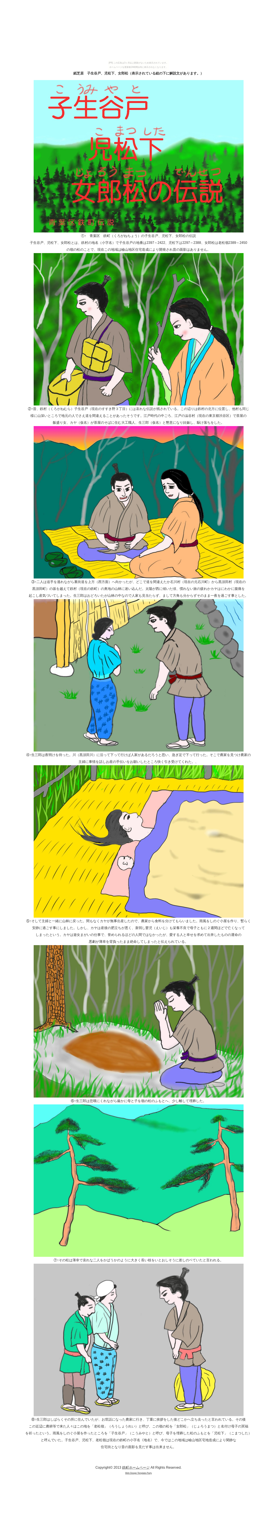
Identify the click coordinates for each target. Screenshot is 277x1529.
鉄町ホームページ (136, 1467)
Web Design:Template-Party (138, 1473)
